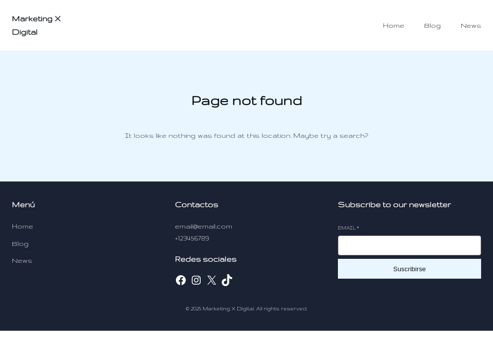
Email (348, 228)
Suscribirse (409, 269)
